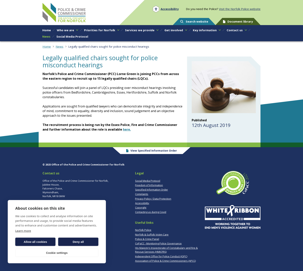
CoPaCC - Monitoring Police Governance (158, 243)
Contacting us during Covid (150, 212)
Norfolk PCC (64, 12)
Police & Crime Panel (147, 239)
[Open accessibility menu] (165, 9)
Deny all (78, 241)
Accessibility (142, 203)
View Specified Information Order (151, 150)
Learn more (23, 231)
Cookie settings (57, 252)
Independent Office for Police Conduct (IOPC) (161, 256)
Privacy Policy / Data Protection (153, 198)
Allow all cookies (35, 241)
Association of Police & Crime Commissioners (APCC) (165, 261)
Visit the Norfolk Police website (239, 9)
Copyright (140, 207)
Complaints (141, 194)
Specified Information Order (151, 189)
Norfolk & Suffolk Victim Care (152, 234)
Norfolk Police (143, 230)
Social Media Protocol (147, 180)
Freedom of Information (149, 185)
